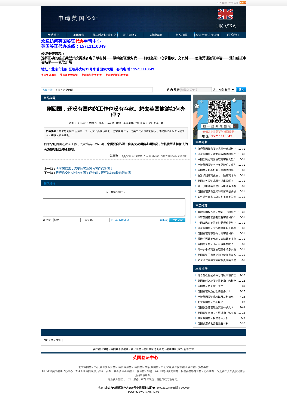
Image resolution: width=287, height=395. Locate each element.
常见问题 (182, 35)
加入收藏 (222, 2)
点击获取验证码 (120, 219)
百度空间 (165, 155)
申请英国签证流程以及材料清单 (216, 296)
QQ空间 (126, 155)
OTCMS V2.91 (150, 391)
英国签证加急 (100, 349)
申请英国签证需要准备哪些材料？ (217, 154)
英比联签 (136, 349)
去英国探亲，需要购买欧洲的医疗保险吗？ (84, 168)
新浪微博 (137, 155)
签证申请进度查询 (207, 35)
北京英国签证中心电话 (210, 302)
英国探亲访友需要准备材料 (213, 323)
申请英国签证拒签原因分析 (213, 318)
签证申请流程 (174, 349)
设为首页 (233, 2)
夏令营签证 (130, 35)
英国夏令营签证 (120, 349)
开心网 (156, 155)
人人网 (147, 155)
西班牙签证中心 (52, 340)
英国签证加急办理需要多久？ (214, 291)
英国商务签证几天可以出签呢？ (216, 180)
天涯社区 (183, 155)
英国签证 (79, 35)
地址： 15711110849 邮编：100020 (143, 387)
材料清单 (156, 35)
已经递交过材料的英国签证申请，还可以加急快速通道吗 (93, 172)
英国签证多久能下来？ (210, 286)
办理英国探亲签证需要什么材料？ (217, 148)
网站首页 (53, 35)
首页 (57, 89)
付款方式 (189, 349)
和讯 (174, 155)
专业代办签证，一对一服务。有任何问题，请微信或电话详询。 (144, 379)
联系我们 (233, 35)
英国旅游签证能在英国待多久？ (216, 307)
